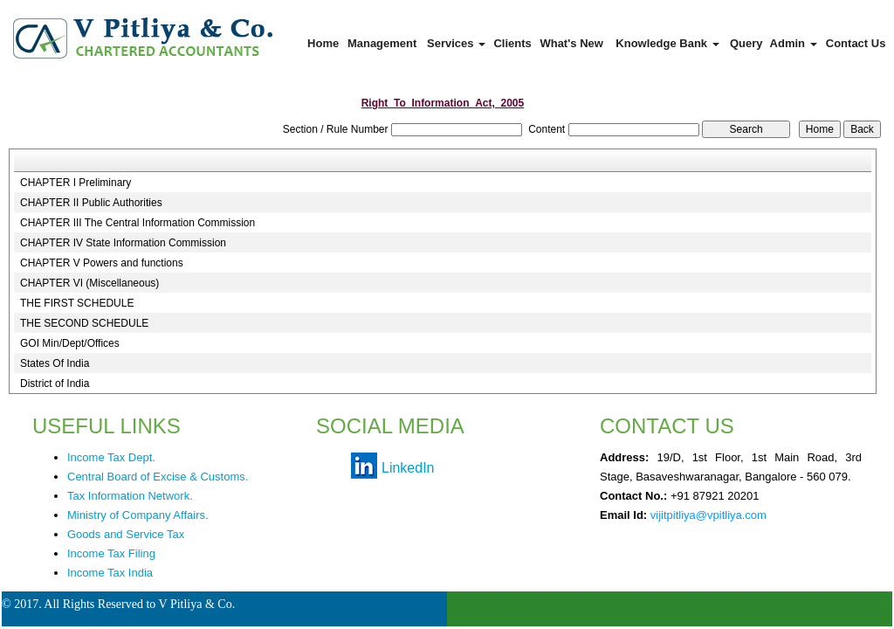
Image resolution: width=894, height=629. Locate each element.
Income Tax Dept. (111, 457)
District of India (54, 383)
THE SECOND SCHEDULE (84, 323)
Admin (793, 43)
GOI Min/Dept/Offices (70, 343)
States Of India (54, 363)
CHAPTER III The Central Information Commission (137, 223)
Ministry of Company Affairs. (138, 515)
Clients (512, 43)
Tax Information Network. (130, 495)
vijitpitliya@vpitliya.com (708, 515)
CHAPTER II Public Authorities (91, 203)
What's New (571, 43)
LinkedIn (408, 467)
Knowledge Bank (667, 43)
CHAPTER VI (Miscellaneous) (89, 283)
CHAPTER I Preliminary (75, 182)
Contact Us (856, 43)
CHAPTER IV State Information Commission (123, 243)
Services (456, 43)
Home (323, 43)
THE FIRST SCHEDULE (77, 303)
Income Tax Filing (111, 553)
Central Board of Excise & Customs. (157, 476)
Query (746, 43)
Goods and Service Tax (125, 534)
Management (381, 43)
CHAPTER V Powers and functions (101, 263)
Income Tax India (110, 572)
